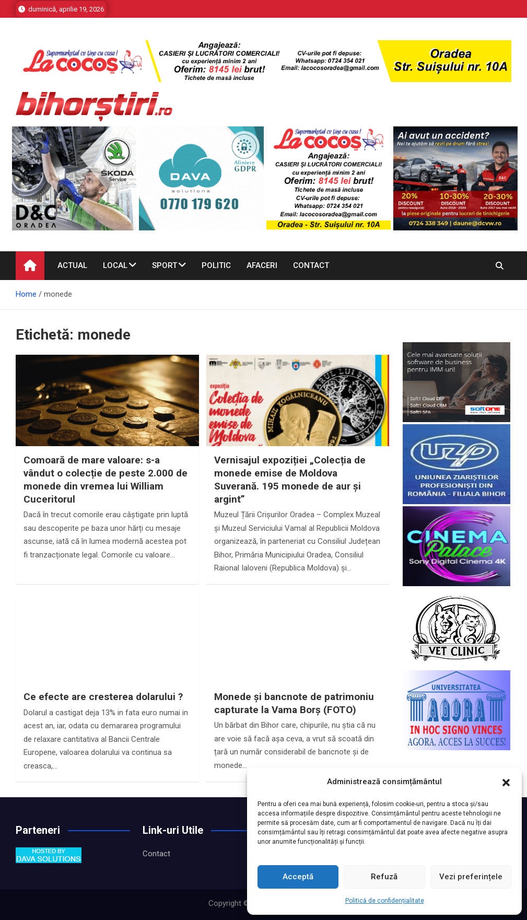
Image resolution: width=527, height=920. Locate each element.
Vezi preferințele (470, 876)
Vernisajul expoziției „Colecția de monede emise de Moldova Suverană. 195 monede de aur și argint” (290, 479)
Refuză (384, 876)
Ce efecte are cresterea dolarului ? (103, 697)
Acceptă (298, 876)
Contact (311, 265)
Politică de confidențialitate (384, 900)
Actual (72, 265)
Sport (164, 265)
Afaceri (262, 265)
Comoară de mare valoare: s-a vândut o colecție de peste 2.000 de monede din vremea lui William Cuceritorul (106, 479)
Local (115, 265)
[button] (506, 782)
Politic (216, 265)
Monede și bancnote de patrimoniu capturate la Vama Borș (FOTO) (294, 703)
